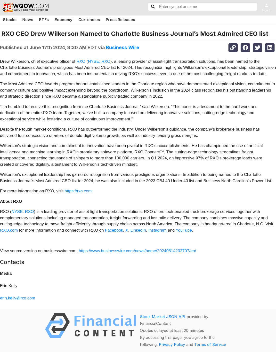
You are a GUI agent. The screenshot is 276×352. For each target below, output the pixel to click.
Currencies (89, 19)
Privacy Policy (172, 344)
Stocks (9, 19)
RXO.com (9, 230)
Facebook (114, 230)
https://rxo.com (78, 191)
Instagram (157, 230)
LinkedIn (138, 230)
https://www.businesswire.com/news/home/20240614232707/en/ (137, 251)
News (27, 19)
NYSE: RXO (99, 61)
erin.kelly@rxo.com (17, 298)
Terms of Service (210, 344)
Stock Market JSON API (162, 316)
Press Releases (120, 19)
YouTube (184, 230)
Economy (64, 19)
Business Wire (122, 47)
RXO (80, 61)
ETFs (44, 19)
